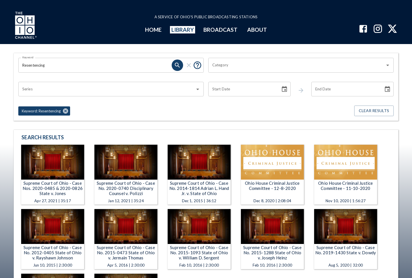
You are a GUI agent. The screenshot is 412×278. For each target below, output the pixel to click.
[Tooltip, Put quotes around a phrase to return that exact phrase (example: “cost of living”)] (197, 65)
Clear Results (373, 111)
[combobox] (297, 65)
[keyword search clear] (189, 65)
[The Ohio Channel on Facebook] (363, 29)
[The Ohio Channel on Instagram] (378, 29)
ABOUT (257, 29)
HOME (153, 29)
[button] (44, 111)
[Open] (388, 65)
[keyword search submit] (177, 65)
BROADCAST (220, 29)
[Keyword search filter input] (95, 65)
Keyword (28, 57)
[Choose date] (284, 89)
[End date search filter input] (345, 89)
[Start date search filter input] (242, 89)
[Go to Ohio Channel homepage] (25, 26)
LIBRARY (182, 29)
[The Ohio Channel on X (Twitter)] (392, 29)
